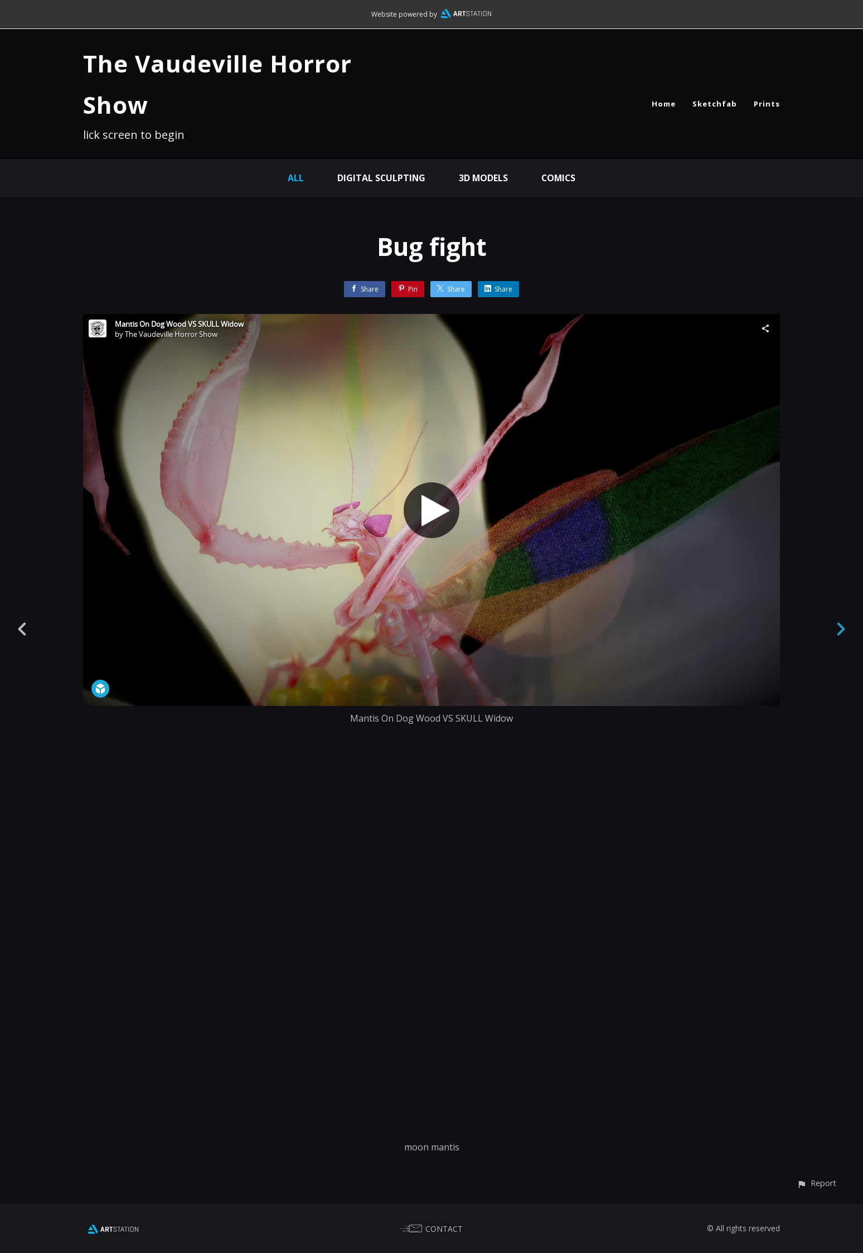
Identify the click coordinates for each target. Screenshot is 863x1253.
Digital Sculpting (380, 178)
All (294, 178)
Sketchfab (714, 104)
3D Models (483, 178)
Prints (767, 104)
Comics (559, 178)
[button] (816, 1183)
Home (664, 104)
